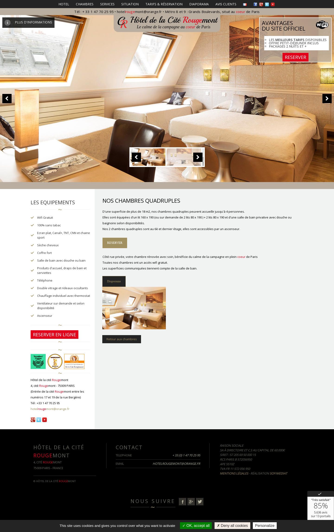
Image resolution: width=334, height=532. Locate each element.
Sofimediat (278, 473)
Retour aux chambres (121, 339)
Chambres (84, 4)
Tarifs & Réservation (164, 4)
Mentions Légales (234, 473)
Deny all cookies (232, 526)
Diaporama (199, 4)
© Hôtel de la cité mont (54, 481)
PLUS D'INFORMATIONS (28, 22)
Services (107, 4)
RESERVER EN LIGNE (54, 334)
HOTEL (63, 4)
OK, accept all (195, 526)
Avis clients (225, 4)
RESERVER (295, 57)
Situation (130, 4)
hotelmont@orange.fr (139, 11)
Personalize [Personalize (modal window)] (265, 526)
